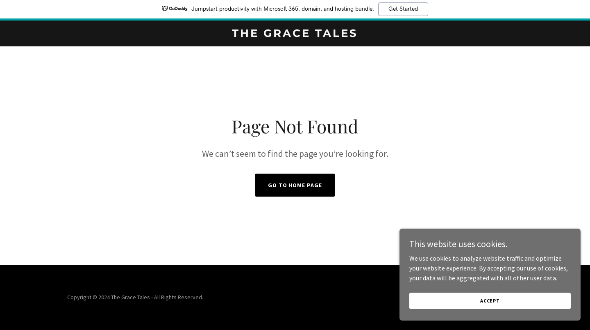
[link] (295, 34)
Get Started (403, 9)
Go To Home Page (295, 185)
